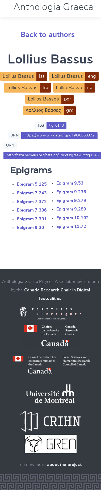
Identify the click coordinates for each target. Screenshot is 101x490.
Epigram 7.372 (32, 202)
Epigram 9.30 (30, 228)
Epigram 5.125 (32, 184)
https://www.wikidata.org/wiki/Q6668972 (59, 135)
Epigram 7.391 (32, 219)
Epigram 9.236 (71, 192)
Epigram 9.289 (71, 209)
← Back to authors (43, 35)
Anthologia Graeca (53, 7)
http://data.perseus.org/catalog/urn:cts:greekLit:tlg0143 (53, 155)
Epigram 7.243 (32, 193)
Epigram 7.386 (32, 210)
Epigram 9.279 (71, 201)
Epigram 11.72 (71, 227)
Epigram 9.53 (69, 183)
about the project (64, 464)
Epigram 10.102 (72, 218)
